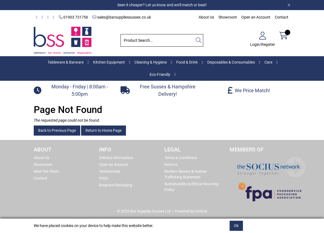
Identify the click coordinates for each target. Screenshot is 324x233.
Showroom (227, 17)
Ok (236, 225)
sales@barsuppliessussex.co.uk (121, 17)
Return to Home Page (103, 130)
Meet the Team (46, 171)
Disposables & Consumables (231, 62)
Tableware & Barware (66, 62)
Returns (171, 164)
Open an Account (255, 17)
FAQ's (103, 178)
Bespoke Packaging (115, 185)
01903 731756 (73, 17)
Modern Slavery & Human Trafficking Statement (185, 174)
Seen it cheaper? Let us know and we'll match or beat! (162, 5)
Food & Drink (187, 62)
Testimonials (109, 171)
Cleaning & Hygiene (150, 62)
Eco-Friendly (160, 74)
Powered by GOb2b (191, 211)
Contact (281, 17)
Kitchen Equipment (109, 62)
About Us (206, 17)
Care (268, 62)
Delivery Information (116, 158)
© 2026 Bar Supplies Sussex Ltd (144, 211)
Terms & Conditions (180, 158)
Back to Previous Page (57, 130)
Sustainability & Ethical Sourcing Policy (191, 187)
